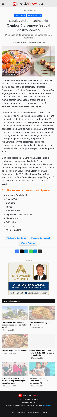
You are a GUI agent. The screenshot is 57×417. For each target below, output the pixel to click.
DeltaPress (47, 405)
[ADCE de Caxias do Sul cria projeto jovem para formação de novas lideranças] (15, 369)
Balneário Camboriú (17, 238)
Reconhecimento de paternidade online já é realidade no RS (38, 381)
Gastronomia (31, 10)
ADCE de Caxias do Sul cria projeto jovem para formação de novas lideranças (14, 381)
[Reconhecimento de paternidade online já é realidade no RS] (42, 369)
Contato (12, 413)
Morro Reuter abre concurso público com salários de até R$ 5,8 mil (14, 325)
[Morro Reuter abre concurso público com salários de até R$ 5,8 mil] (15, 313)
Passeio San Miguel (41, 238)
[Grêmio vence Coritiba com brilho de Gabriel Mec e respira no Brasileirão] (42, 341)
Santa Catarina (28, 243)
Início (23, 10)
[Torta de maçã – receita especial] (15, 341)
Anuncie (44, 413)
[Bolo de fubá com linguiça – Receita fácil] (42, 313)
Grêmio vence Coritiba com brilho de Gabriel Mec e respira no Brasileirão (41, 353)
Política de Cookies (33, 413)
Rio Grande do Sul (34, 15)
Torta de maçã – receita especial (15, 351)
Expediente (21, 413)
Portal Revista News (19, 42)
